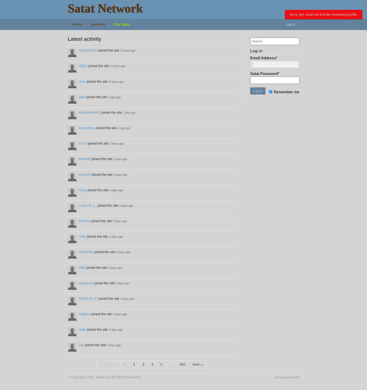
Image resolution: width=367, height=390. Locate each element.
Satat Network (105, 8)
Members (98, 24)
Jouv (82, 81)
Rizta (83, 190)
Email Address (263, 58)
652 (182, 364)
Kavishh (85, 174)
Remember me (284, 92)
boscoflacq (87, 128)
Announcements (287, 377)
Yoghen (84, 314)
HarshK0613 (88, 50)
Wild (82, 268)
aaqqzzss (86, 283)
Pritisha (84, 221)
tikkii (82, 97)
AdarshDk (86, 252)
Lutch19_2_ (87, 205)
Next (196, 364)
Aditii (82, 329)
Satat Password (264, 74)
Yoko (82, 236)
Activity (77, 24)
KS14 (83, 143)
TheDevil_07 (88, 298)
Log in (290, 24)
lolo (81, 345)
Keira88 (85, 159)
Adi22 (83, 66)
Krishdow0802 (89, 112)
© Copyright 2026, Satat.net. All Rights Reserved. (104, 377)
